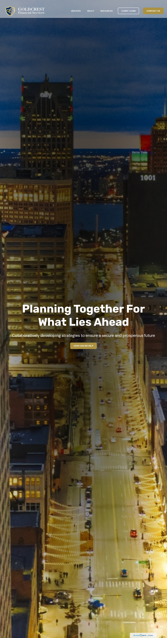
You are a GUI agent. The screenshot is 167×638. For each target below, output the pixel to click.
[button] (76, 7)
